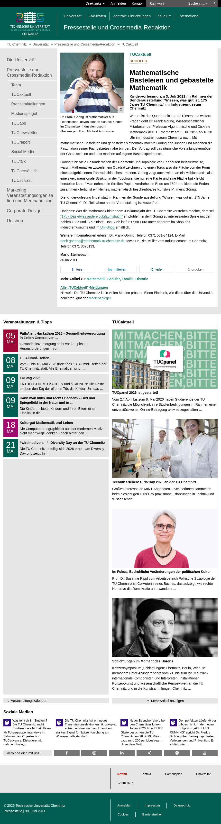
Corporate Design (24, 210)
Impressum (152, 805)
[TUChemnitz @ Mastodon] (177, 753)
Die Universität (21, 59)
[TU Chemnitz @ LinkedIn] (122, 753)
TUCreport (20, 142)
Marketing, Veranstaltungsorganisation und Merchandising (30, 195)
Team (16, 85)
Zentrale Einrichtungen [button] (132, 16)
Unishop (15, 220)
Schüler (113, 279)
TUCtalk (18, 161)
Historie (141, 279)
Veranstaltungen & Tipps (27, 322)
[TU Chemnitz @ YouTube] (205, 753)
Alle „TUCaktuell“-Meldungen (84, 287)
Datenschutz (182, 805)
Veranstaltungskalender (28, 701)
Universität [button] (73, 16)
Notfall (122, 774)
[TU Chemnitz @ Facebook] (67, 753)
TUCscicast (21, 180)
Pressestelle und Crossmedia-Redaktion (29, 72)
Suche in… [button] (198, 3)
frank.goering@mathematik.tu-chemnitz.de (92, 241)
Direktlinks (95, 3)
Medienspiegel (24, 113)
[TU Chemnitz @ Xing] (149, 753)
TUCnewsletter (24, 132)
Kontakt (137, 3)
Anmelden (118, 3)
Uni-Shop (107, 227)
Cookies (123, 814)
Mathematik (96, 279)
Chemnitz (124, 783)
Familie (127, 279)
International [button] (189, 16)
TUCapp (18, 123)
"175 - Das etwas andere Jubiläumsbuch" (91, 216)
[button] (92, 83)
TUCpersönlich (24, 171)
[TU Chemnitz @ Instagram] (94, 753)
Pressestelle (13, 811)
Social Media (22, 151)
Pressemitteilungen (28, 104)
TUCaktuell (21, 94)
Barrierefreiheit (152, 814)
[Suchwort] (165, 3)
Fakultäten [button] (97, 16)
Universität (203, 774)
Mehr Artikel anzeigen (167, 701)
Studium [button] (164, 16)
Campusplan (173, 774)
